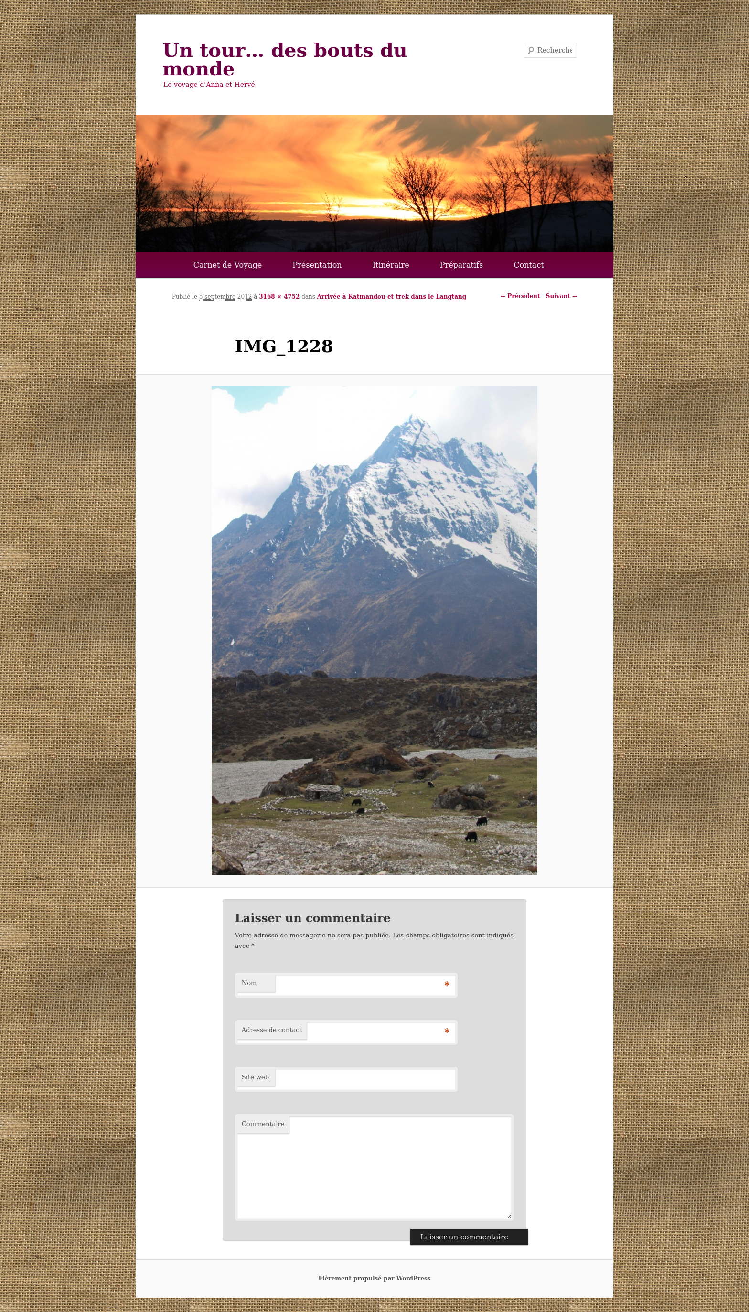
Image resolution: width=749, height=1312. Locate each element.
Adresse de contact (272, 1029)
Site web (255, 1077)
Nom (249, 983)
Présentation (317, 264)
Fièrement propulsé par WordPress (375, 1278)
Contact (529, 264)
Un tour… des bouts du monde (284, 59)
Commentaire (263, 1124)
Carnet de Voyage (227, 264)
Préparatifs (461, 264)
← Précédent (520, 296)
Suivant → (561, 296)
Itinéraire (391, 264)
